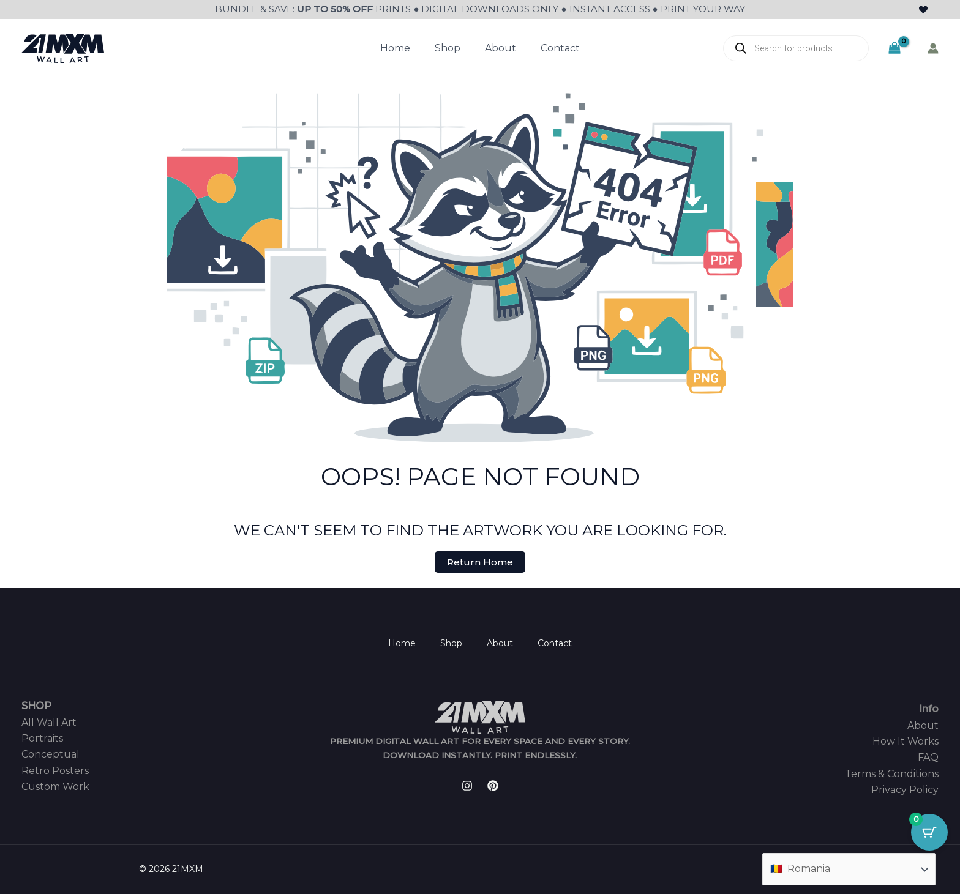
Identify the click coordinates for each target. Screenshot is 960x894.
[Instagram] (467, 785)
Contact (560, 48)
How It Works (905, 741)
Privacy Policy (905, 789)
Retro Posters (55, 771)
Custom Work (55, 786)
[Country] (849, 869)
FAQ (928, 757)
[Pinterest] (492, 785)
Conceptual (50, 754)
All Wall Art (49, 722)
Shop (447, 48)
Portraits (42, 738)
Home (395, 48)
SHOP (36, 706)
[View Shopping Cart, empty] (894, 48)
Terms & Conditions (892, 774)
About (500, 48)
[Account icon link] (933, 48)
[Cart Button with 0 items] (929, 832)
